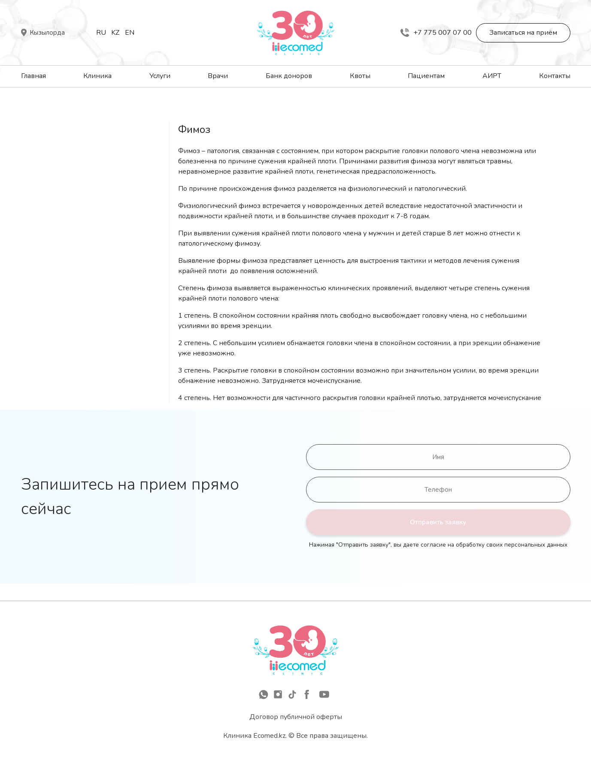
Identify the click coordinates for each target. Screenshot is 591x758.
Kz (115, 32)
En (129, 32)
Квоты (360, 76)
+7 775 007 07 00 (436, 32)
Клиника (97, 76)
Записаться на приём (523, 32)
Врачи (218, 76)
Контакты (554, 76)
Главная (33, 76)
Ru (101, 32)
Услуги (159, 76)
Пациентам (426, 76)
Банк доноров (289, 76)
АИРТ (491, 76)
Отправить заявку (438, 522)
